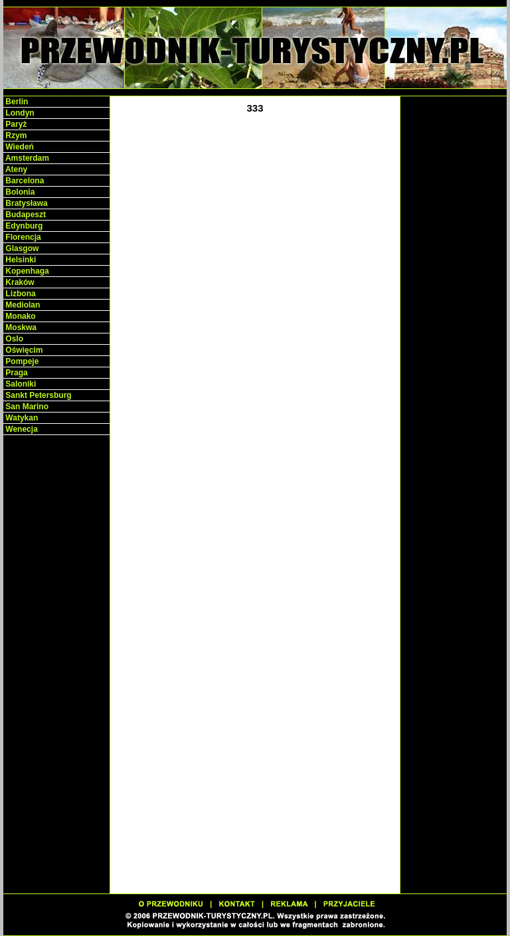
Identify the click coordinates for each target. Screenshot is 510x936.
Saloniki (19, 384)
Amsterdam (26, 158)
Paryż (15, 124)
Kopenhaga (26, 271)
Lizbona (19, 293)
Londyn (19, 113)
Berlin (15, 101)
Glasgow (21, 248)
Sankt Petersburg (37, 395)
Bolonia (19, 192)
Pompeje (21, 361)
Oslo (13, 338)
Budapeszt (24, 214)
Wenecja (20, 429)
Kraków (19, 282)
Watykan (20, 417)
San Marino (25, 406)
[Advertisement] (56, 644)
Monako (19, 316)
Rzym (15, 135)
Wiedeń (18, 146)
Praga (15, 372)
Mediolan (21, 305)
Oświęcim (22, 350)
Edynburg (22, 226)
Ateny (15, 169)
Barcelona (23, 180)
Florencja (22, 237)
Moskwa (20, 327)
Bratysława (25, 203)
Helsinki (19, 259)
